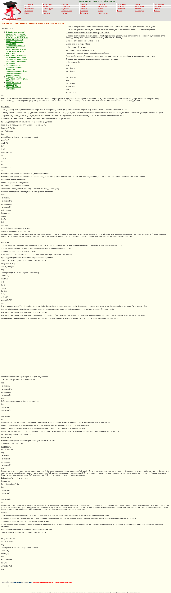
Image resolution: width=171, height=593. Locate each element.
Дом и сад (102, 4)
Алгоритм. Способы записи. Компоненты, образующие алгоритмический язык (15, 43)
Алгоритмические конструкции (13, 84)
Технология (84, 11)
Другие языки (121, 4)
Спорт (45, 11)
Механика (157, 6)
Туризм (100, 11)
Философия (139, 11)
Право (100, 9)
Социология (29, 11)
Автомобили (29, 4)
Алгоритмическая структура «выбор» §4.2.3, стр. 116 (17, 79)
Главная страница (85, 1)
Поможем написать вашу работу (43, 582)
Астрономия (47, 4)
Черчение (46, 13)
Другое (137, 4)
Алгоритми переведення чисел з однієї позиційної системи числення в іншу (16, 57)
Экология (64, 13)
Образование (29, 9)
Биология (64, 4)
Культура (46, 6)
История (27, 6)
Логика (82, 6)
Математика (102, 6)
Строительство (66, 11)
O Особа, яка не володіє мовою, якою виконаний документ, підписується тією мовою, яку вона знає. (17, 35)
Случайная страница (107, 1)
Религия (138, 9)
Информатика (159, 4)
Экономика (84, 13)
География (84, 4)
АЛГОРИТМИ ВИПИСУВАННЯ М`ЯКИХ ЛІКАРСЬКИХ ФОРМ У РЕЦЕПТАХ (16, 50)
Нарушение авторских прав (63, 582)
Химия (27, 13)
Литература (65, 6)
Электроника (103, 13)
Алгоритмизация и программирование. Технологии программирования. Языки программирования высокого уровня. (17, 70)
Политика (83, 9)
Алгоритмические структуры (13, 88)
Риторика (157, 9)
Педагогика (65, 9)
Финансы (157, 11)
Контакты (96, 1)
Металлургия (140, 6)
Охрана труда (48, 9)
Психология (121, 9)
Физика (119, 11)
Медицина (120, 6)
